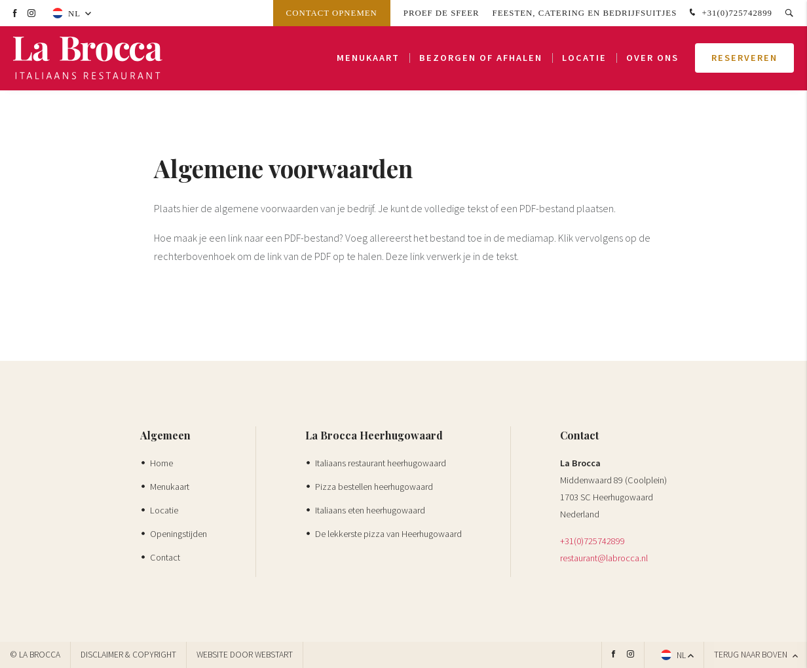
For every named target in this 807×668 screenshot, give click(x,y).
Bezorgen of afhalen (480, 59)
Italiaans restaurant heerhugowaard (380, 463)
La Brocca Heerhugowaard (374, 435)
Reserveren (744, 59)
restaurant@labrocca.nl (604, 558)
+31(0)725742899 (729, 13)
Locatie (584, 59)
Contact (165, 557)
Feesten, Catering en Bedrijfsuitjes (585, 13)
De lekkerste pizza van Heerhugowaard (388, 534)
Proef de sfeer (441, 13)
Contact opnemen (331, 13)
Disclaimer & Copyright (128, 654)
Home (161, 463)
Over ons (652, 59)
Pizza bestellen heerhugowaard (374, 486)
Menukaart (368, 59)
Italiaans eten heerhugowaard (370, 510)
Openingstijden (178, 534)
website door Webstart (245, 654)
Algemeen (165, 435)
